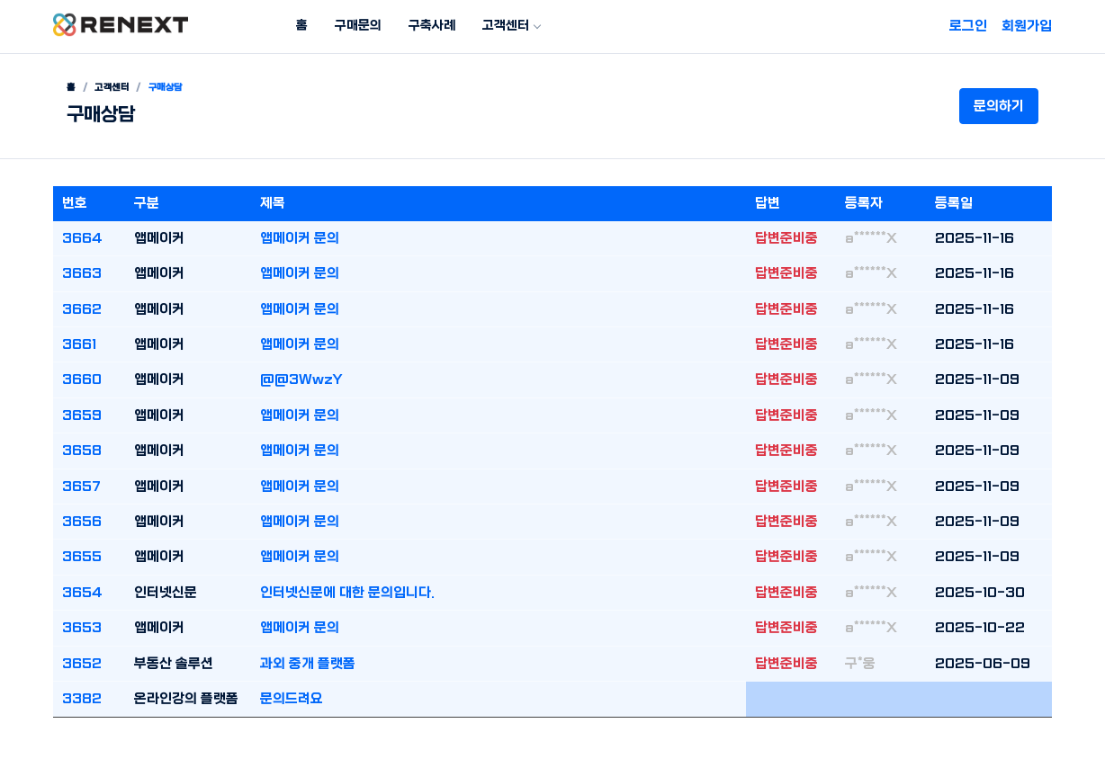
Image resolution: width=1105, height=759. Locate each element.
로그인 (968, 26)
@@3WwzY (301, 379)
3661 (79, 344)
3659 (82, 415)
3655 (82, 557)
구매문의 (358, 25)
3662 (82, 309)
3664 (82, 238)
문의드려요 (291, 699)
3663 (82, 273)
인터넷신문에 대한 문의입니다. (347, 593)
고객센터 (505, 25)
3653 (82, 628)
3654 (82, 593)
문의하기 (999, 106)
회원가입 (1027, 26)
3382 (82, 699)
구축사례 (432, 25)
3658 (82, 450)
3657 (81, 486)
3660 (82, 379)
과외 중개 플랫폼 (307, 664)
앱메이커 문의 (299, 238)
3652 (82, 664)
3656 (82, 521)
